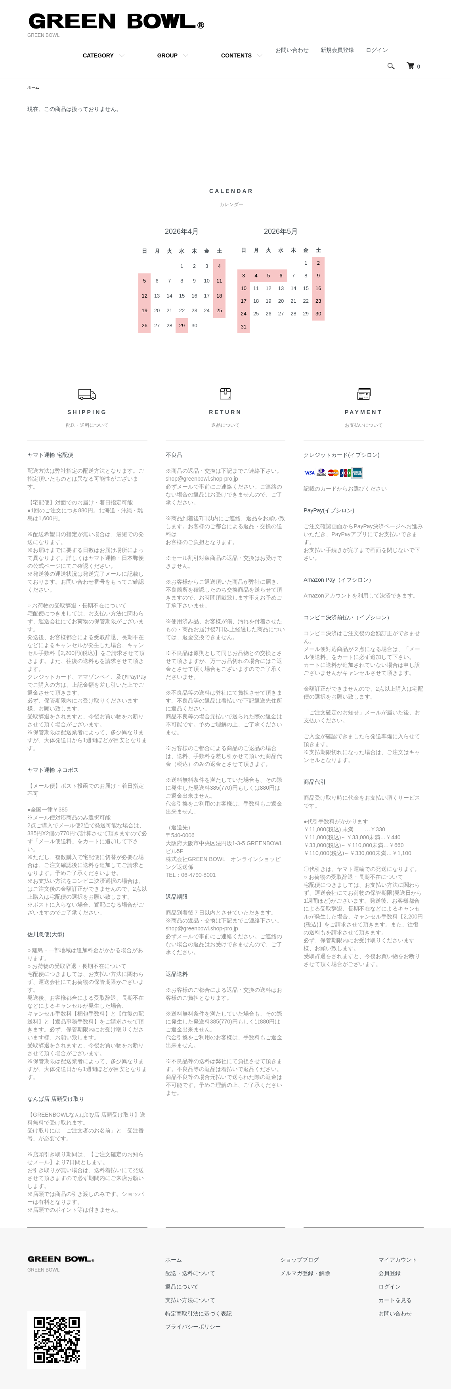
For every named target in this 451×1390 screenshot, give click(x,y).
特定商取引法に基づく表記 (230, 1315)
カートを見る (401, 1301)
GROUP (167, 55)
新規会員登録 (337, 50)
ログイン (377, 50)
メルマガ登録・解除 (324, 1274)
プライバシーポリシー (224, 1328)
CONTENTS (236, 55)
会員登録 (396, 1274)
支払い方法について (222, 1301)
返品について (213, 1288)
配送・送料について (222, 1274)
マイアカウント (404, 1261)
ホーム (34, 88)
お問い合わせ (292, 50)
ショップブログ (318, 1261)
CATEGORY (98, 55)
